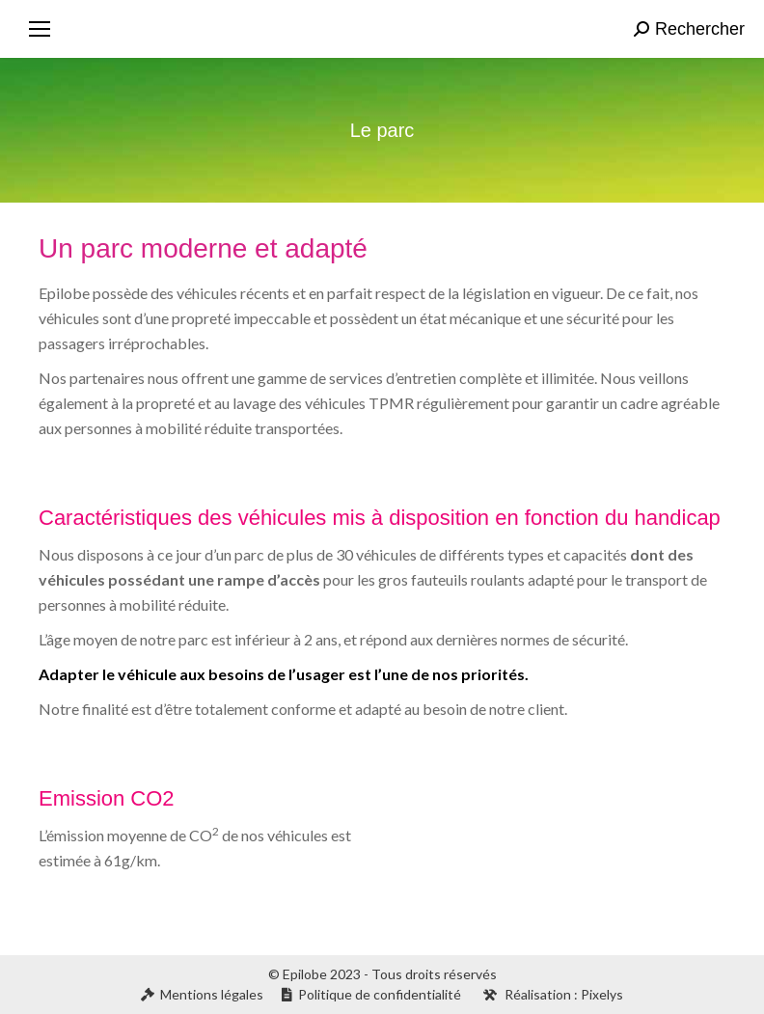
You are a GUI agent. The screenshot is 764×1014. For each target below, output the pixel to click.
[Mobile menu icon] (39, 28)
